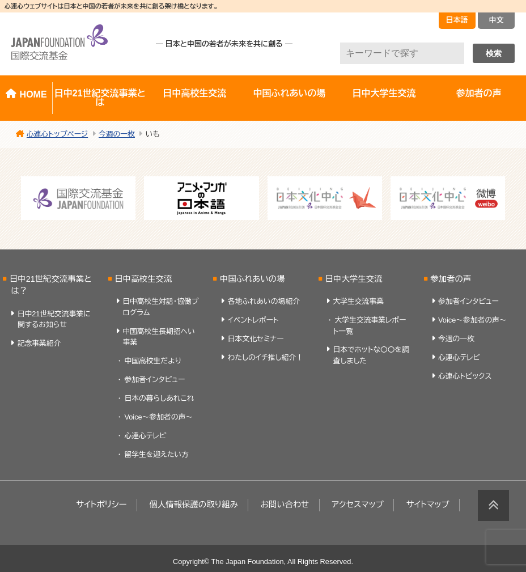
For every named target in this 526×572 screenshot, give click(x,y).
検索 (494, 53)
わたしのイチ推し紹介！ (265, 357)
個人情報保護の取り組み (193, 504)
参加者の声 (450, 278)
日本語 (457, 20)
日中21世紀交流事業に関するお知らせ (54, 319)
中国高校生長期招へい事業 (158, 336)
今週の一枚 (456, 338)
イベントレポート (253, 320)
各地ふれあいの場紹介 (264, 301)
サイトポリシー (101, 504)
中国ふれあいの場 (289, 93)
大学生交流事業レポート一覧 (369, 325)
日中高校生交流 (194, 93)
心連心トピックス (464, 376)
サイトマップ (427, 504)
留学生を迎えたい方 (156, 454)
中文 (496, 20)
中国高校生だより (152, 361)
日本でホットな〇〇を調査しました (371, 355)
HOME (33, 94)
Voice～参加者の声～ (158, 417)
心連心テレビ (145, 435)
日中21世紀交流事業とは (100, 97)
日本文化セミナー (256, 338)
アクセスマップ (358, 504)
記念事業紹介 (39, 343)
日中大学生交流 (383, 93)
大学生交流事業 (358, 301)
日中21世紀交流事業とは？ (51, 285)
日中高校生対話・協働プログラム (160, 306)
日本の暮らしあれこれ (159, 398)
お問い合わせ (285, 504)
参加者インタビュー (154, 379)
